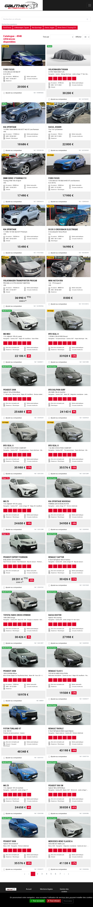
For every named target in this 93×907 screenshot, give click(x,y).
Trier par (46, 37)
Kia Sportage (37, 27)
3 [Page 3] (42, 874)
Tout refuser (54, 901)
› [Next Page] (64, 874)
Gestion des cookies (64, 890)
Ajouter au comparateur (14, 93)
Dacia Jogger (50, 27)
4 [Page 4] (46, 874)
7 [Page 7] (60, 874)
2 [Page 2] (37, 874)
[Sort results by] (62, 37)
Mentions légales (46, 889)
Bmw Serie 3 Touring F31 (67, 27)
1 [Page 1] (33, 874)
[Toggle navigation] (89, 5)
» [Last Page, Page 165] (68, 874)
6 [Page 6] (55, 874)
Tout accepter (37, 901)
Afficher (79, 37)
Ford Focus (7, 27)
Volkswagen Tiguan (21, 27)
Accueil (28, 889)
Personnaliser (68, 901)
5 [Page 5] (51, 874)
